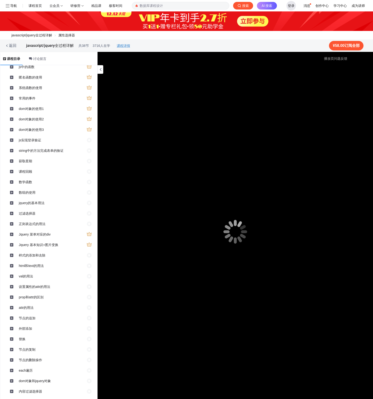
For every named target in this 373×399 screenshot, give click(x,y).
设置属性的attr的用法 (34, 287)
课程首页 (35, 6)
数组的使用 (27, 192)
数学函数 (25, 182)
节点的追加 (27, 318)
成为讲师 (358, 6)
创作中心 (322, 6)
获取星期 (25, 161)
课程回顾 (25, 171)
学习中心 (340, 6)
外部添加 (25, 328)
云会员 (54, 6)
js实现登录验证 (30, 140)
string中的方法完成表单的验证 (41, 151)
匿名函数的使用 (30, 77)
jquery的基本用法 (31, 203)
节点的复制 (27, 349)
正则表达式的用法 (32, 224)
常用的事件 (27, 98)
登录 (291, 6)
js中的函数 (26, 67)
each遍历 (26, 370)
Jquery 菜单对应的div (35, 234)
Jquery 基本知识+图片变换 (38, 245)
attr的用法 (26, 308)
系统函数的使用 (30, 88)
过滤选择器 (27, 213)
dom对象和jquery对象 (35, 381)
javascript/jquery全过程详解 (31, 35)
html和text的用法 (31, 266)
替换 (22, 339)
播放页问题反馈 (335, 58)
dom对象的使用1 (31, 109)
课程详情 (123, 46)
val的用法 (26, 276)
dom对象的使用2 (31, 119)
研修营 (75, 6)
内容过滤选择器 (30, 391)
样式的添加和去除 (32, 255)
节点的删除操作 (30, 360)
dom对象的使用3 (31, 130)
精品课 (96, 6)
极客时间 (115, 6)
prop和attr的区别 (31, 297)
